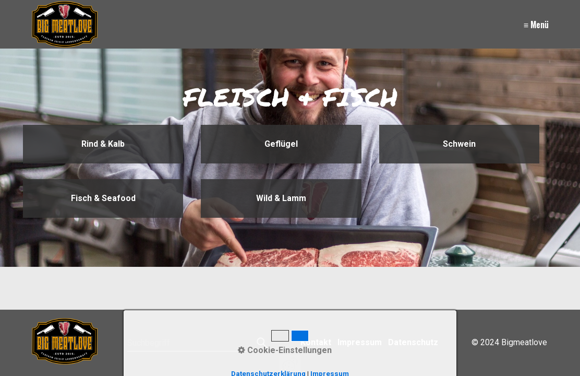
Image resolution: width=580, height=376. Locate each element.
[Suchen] (261, 343)
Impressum (359, 342)
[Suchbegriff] (197, 343)
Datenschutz (413, 342)
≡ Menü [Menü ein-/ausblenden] (536, 24)
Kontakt (315, 342)
